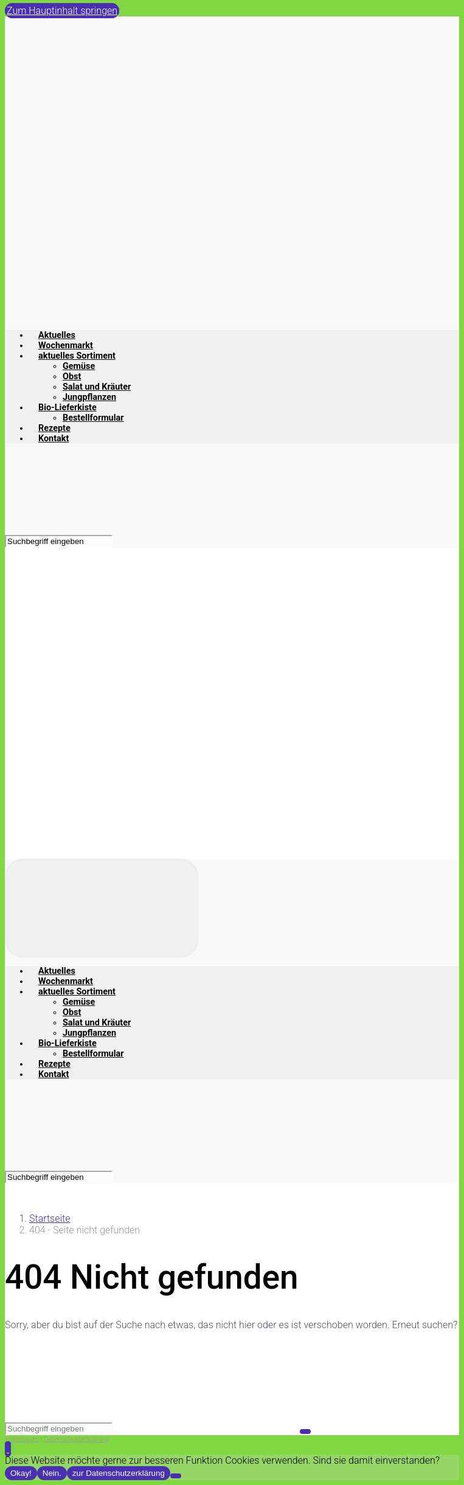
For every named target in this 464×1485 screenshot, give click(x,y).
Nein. (52, 1473)
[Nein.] (175, 1475)
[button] (8, 1448)
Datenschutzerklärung (76, 1439)
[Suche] (59, 541)
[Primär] (101, 908)
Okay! (21, 1473)
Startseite (50, 1218)
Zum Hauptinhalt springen (62, 10)
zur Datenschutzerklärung (118, 1473)
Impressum (22, 1439)
